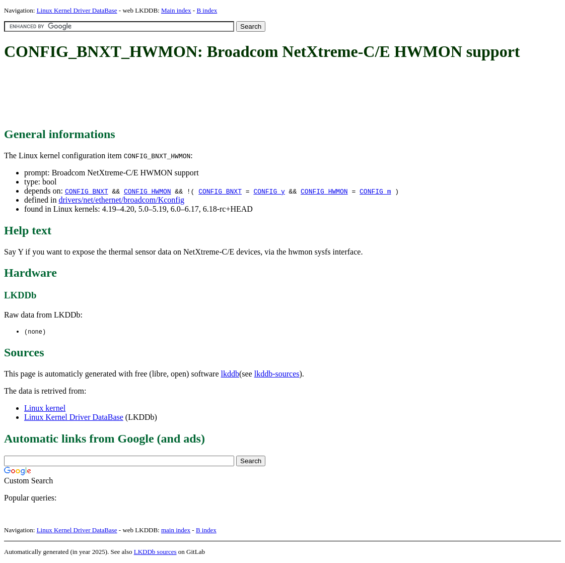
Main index (176, 10)
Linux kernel (44, 408)
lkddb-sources (277, 374)
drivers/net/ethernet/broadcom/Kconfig (121, 200)
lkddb (230, 374)
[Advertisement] (187, 94)
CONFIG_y (269, 191)
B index (206, 10)
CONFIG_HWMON (147, 191)
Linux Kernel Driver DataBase (77, 10)
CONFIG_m (375, 191)
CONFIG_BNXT (86, 191)
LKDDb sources (155, 552)
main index (175, 530)
